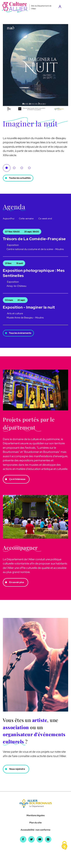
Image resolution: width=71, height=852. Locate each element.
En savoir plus (16, 582)
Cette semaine (26, 218)
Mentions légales (36, 815)
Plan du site (35, 822)
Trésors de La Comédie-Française (34, 238)
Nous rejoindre (17, 768)
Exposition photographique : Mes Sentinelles (34, 273)
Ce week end (45, 218)
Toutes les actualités (20, 177)
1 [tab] (6, 168)
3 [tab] (22, 168)
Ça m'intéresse (17, 479)
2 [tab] (14, 168)
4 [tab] (29, 168)
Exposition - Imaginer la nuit (29, 307)
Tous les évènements (20, 333)
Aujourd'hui (8, 218)
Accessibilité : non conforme (35, 829)
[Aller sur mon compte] (60, 7)
